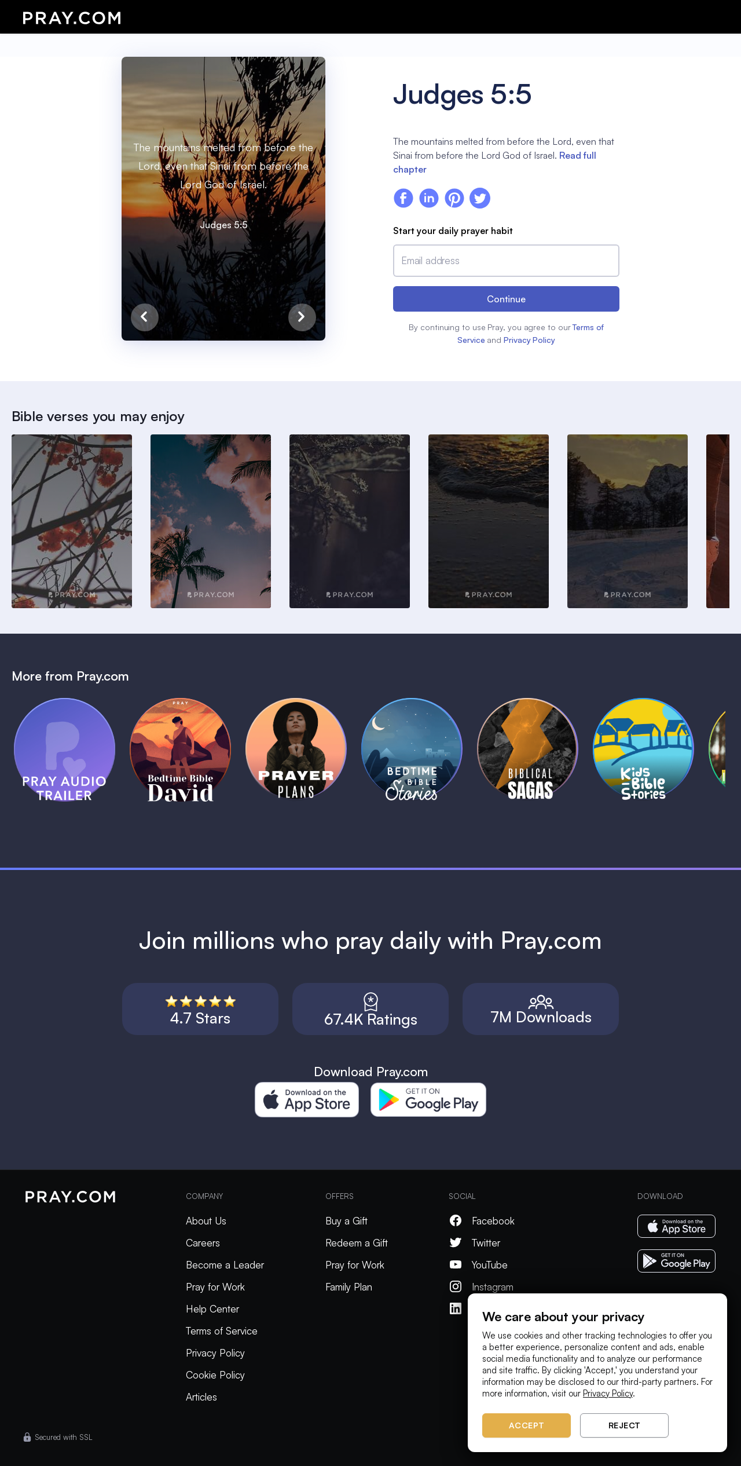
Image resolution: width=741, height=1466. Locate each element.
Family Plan (348, 1287)
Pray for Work (215, 1287)
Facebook (482, 1221)
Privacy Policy (529, 340)
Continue (506, 299)
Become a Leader (225, 1265)
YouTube (478, 1265)
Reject (624, 1425)
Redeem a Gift (356, 1243)
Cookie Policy (215, 1375)
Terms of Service (222, 1331)
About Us (206, 1221)
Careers (203, 1243)
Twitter (474, 1243)
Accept (527, 1425)
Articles (201, 1397)
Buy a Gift (346, 1221)
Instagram (481, 1287)
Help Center (212, 1309)
